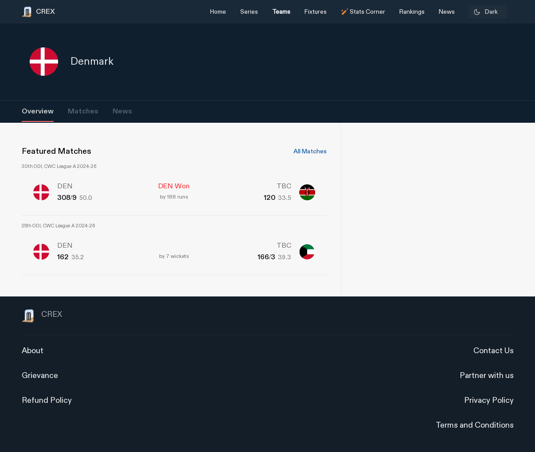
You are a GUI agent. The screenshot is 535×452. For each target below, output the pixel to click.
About (32, 351)
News (122, 111)
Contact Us (493, 351)
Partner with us (487, 375)
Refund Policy (47, 400)
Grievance (40, 375)
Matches (83, 111)
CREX (42, 316)
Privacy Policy (489, 400)
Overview (38, 111)
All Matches (310, 151)
